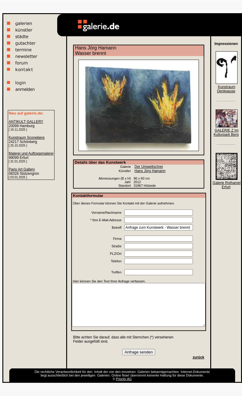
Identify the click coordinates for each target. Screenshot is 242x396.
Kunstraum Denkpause (226, 89)
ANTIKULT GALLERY (26, 122)
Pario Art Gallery (22, 169)
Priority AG (124, 379)
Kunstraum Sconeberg (26, 137)
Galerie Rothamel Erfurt (227, 185)
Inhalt (98, 372)
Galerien (143, 372)
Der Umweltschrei (148, 167)
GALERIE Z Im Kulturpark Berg (226, 132)
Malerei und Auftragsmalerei (31, 153)
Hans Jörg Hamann (149, 171)
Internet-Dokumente (195, 372)
